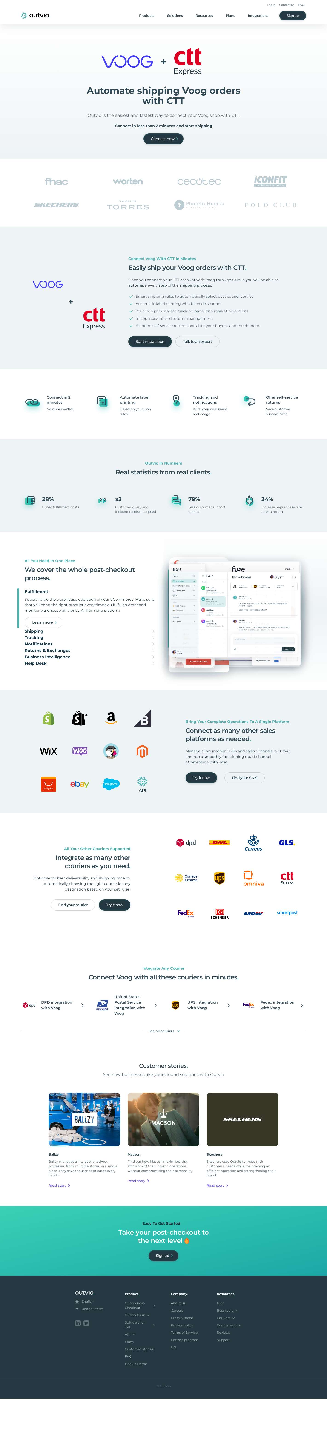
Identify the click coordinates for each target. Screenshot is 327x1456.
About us (178, 1361)
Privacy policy (182, 1384)
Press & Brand (182, 1376)
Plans (230, 16)
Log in (271, 4)
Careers (177, 1369)
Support (223, 1398)
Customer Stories (139, 1407)
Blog (221, 1361)
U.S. (174, 1406)
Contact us (286, 4)
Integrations (258, 16)
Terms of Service (184, 1391)
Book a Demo (136, 1422)
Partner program (184, 1398)
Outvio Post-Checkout (140, 1363)
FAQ (301, 4)
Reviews (223, 1391)
